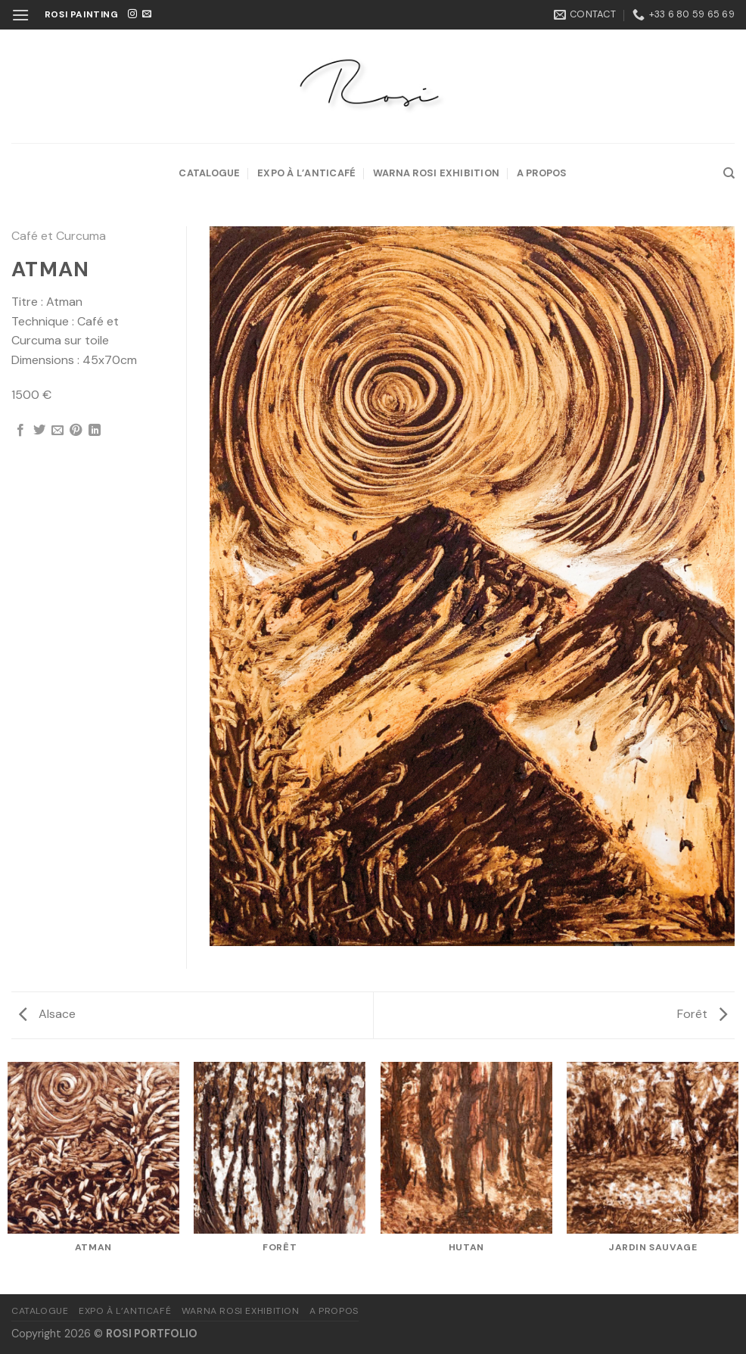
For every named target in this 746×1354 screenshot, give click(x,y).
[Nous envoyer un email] (146, 14)
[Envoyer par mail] (57, 430)
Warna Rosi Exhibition (436, 173)
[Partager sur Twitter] (39, 430)
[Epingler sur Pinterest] (76, 430)
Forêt (702, 1014)
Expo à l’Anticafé (306, 173)
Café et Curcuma (58, 236)
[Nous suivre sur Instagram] (132, 14)
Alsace (47, 1014)
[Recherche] (729, 173)
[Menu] (20, 15)
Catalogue (209, 173)
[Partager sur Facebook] (20, 430)
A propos (542, 173)
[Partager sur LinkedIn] (95, 430)
